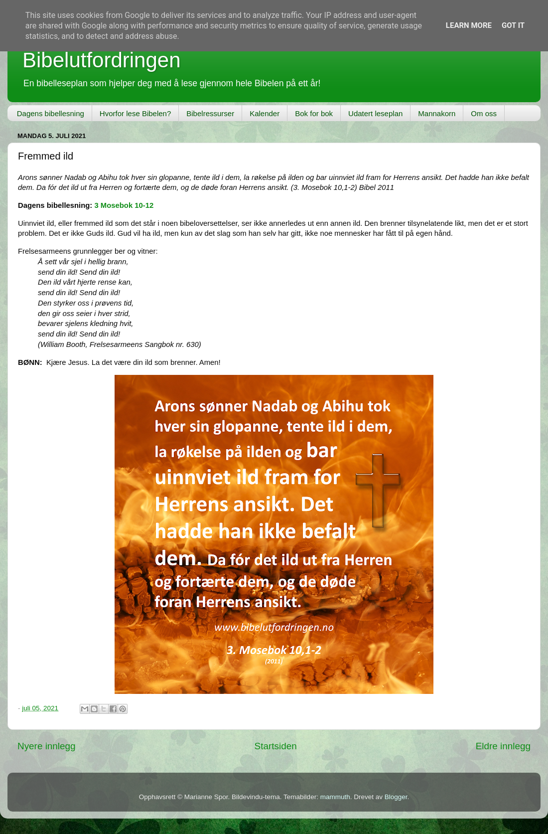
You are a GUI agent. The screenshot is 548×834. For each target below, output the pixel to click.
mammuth (335, 797)
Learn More (469, 25)
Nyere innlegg (46, 746)
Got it (513, 25)
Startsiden (276, 746)
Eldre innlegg (503, 746)
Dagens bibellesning (50, 113)
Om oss (484, 113)
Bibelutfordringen (101, 60)
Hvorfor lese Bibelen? (135, 113)
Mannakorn (436, 113)
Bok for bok (314, 113)
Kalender (264, 113)
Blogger (396, 797)
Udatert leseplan (375, 113)
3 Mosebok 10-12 (123, 205)
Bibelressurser (210, 113)
